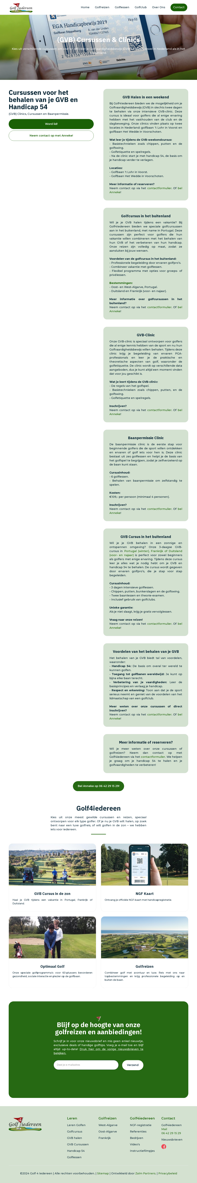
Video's (135, 1149)
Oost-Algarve (108, 1137)
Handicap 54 (76, 1156)
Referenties (138, 1137)
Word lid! (51, 124)
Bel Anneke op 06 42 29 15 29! (98, 791)
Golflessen (122, 7)
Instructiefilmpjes (142, 1156)
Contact (179, 7)
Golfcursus (74, 1137)
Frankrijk (105, 1143)
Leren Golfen (76, 1130)
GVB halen (74, 1143)
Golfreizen (102, 7)
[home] (21, 7)
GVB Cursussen (78, 1149)
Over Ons (158, 7)
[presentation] (76, 1081)
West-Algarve (108, 1130)
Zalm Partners (145, 1178)
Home (85, 7)
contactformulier (159, 188)
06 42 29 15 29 (171, 1138)
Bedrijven (136, 1143)
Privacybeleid (167, 1178)
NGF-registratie (140, 1130)
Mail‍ (164, 1134)
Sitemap (103, 1178)
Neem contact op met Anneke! (51, 135)
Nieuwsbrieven (171, 1145)
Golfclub (141, 7)
